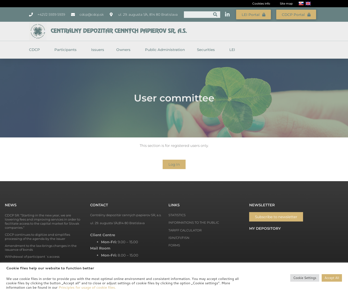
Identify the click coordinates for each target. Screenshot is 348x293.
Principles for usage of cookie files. (87, 287)
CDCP (35, 49)
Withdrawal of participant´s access (32, 256)
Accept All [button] (332, 278)
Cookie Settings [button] (304, 278)
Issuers (97, 49)
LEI (232, 49)
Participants (66, 49)
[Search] (215, 14)
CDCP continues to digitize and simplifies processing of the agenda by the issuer (37, 236)
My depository (265, 228)
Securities (207, 49)
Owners (124, 49)
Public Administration (165, 49)
